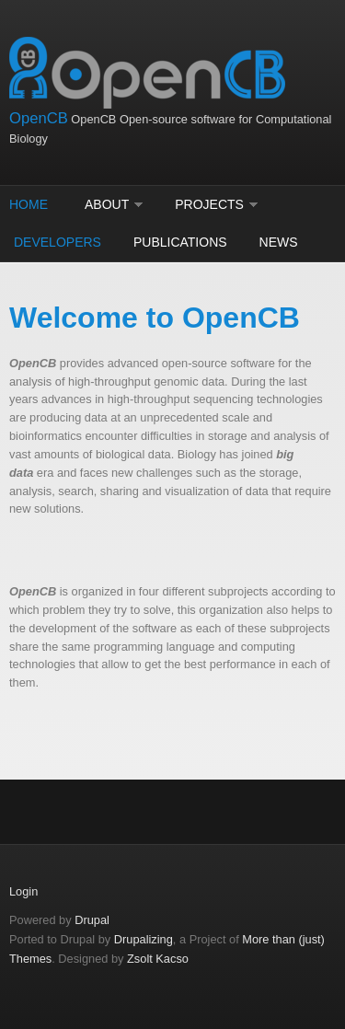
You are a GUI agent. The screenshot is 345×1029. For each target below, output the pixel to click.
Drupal (92, 920)
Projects (209, 204)
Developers (57, 242)
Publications (180, 242)
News (278, 242)
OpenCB (38, 118)
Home (28, 204)
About (107, 204)
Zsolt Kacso (158, 958)
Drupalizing (143, 939)
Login (23, 891)
